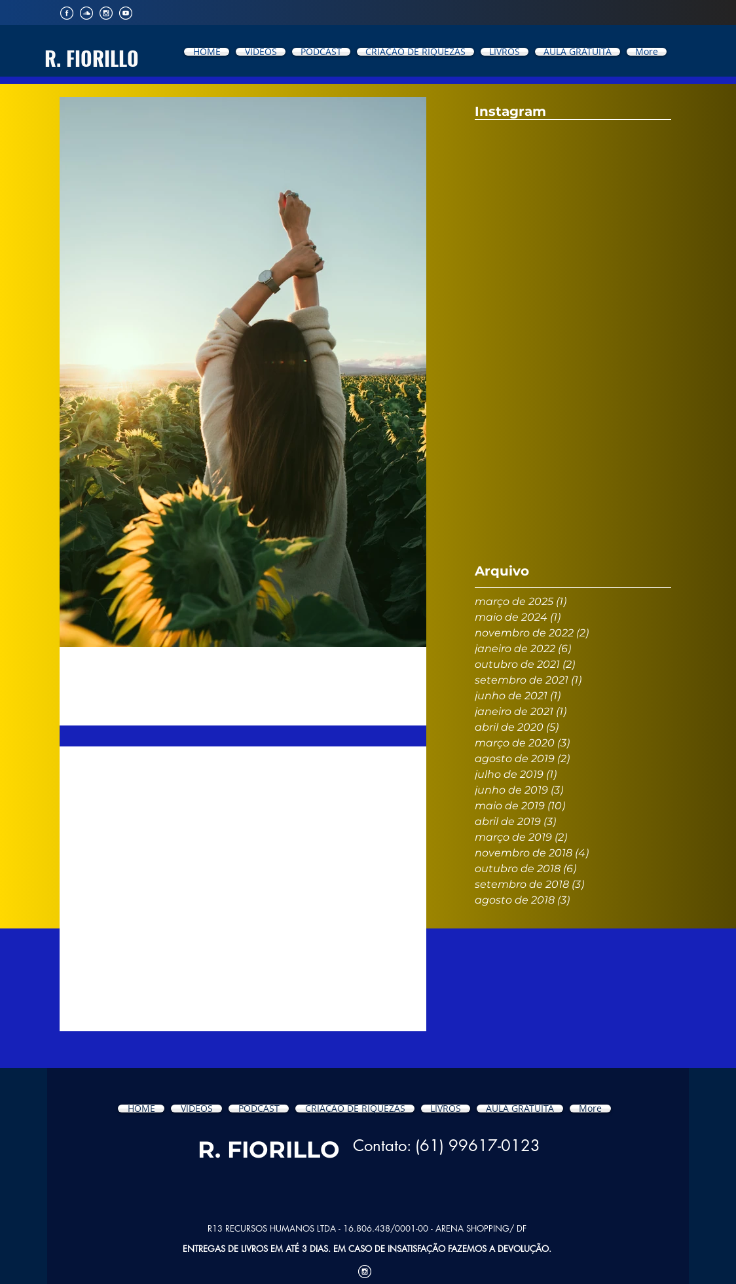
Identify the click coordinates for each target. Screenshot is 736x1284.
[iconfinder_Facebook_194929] (66, 13)
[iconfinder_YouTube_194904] (125, 13)
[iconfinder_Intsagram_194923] (106, 13)
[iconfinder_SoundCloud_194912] (86, 13)
